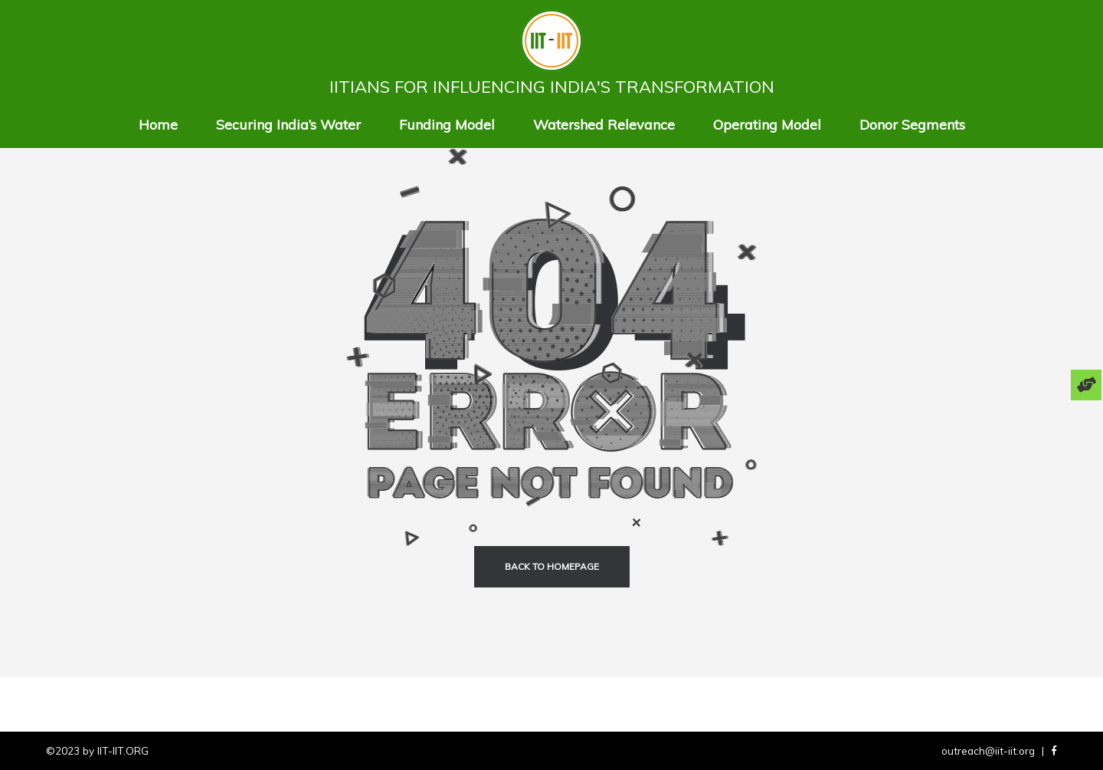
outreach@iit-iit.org (988, 750)
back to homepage (552, 566)
